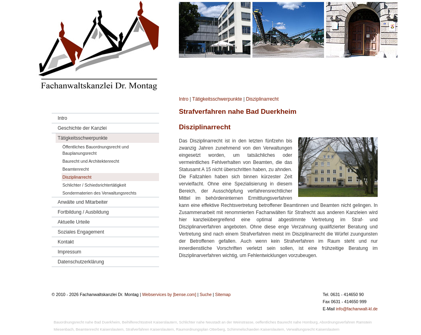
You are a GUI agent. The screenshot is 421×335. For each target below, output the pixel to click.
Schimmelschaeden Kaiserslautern (255, 329)
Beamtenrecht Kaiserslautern (100, 329)
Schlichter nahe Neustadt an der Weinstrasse (216, 322)
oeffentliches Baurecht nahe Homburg (286, 322)
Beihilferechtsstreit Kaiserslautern (149, 322)
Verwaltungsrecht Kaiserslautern (313, 329)
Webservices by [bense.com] (169, 294)
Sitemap (223, 294)
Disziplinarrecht (262, 99)
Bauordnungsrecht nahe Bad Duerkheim (87, 322)
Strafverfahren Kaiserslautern (150, 329)
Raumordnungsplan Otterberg (200, 329)
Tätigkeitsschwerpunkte (217, 99)
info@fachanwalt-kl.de (357, 308)
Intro (183, 99)
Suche (205, 294)
